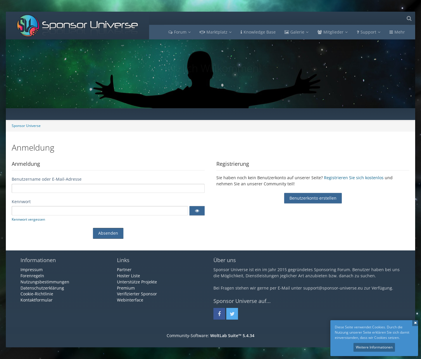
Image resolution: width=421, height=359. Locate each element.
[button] (197, 210)
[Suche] (409, 18)
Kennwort (21, 201)
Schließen (415, 323)
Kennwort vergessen (28, 219)
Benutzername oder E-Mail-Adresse (47, 179)
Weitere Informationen (374, 347)
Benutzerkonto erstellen (313, 198)
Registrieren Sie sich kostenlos (354, 177)
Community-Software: (210, 335)
